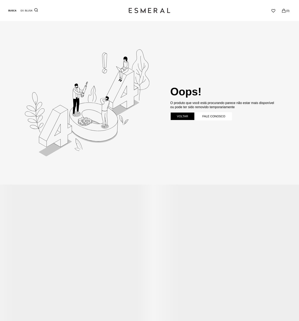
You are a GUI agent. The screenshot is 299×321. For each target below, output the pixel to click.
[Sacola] (285, 10)
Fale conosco (213, 116)
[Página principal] (149, 10)
